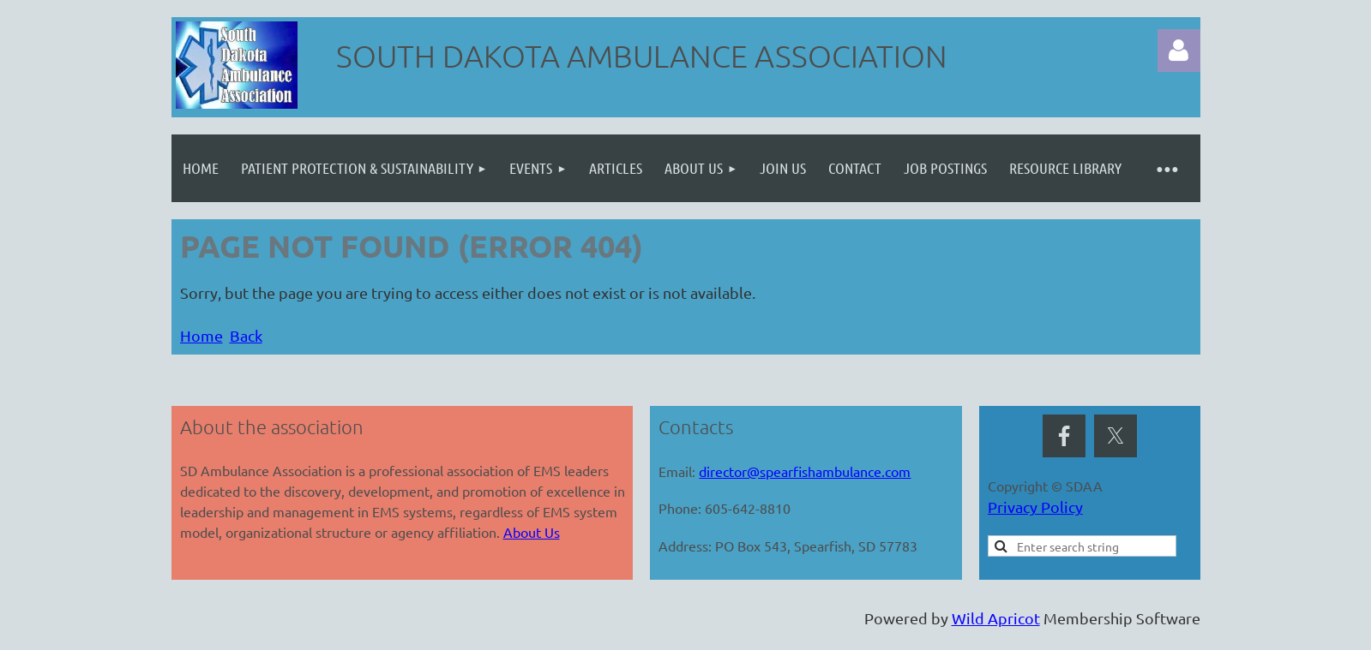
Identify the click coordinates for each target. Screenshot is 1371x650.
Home (201, 335)
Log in (1179, 50)
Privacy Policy (1035, 507)
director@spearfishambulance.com (805, 471)
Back (246, 335)
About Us (531, 531)
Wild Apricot (996, 618)
